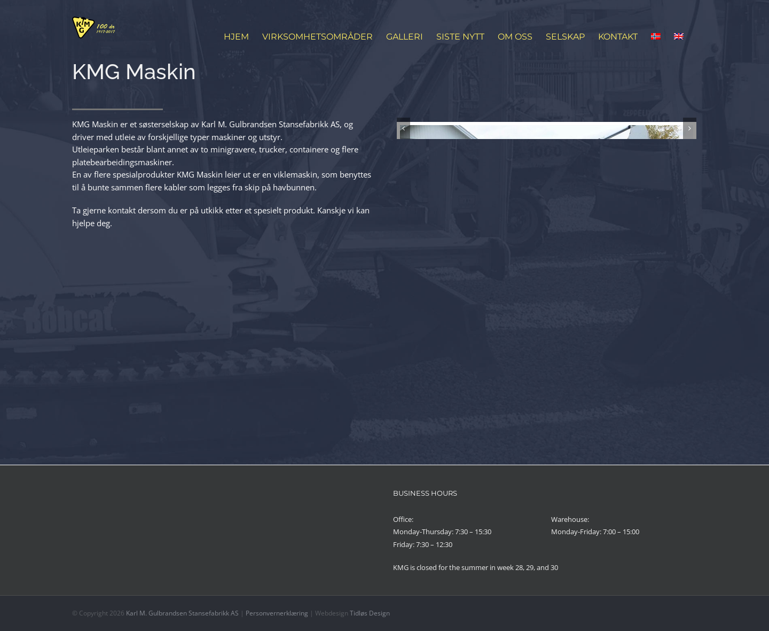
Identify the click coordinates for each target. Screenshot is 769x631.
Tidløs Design (370, 613)
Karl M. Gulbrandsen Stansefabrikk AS (182, 613)
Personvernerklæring (277, 613)
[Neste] (689, 236)
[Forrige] (403, 236)
